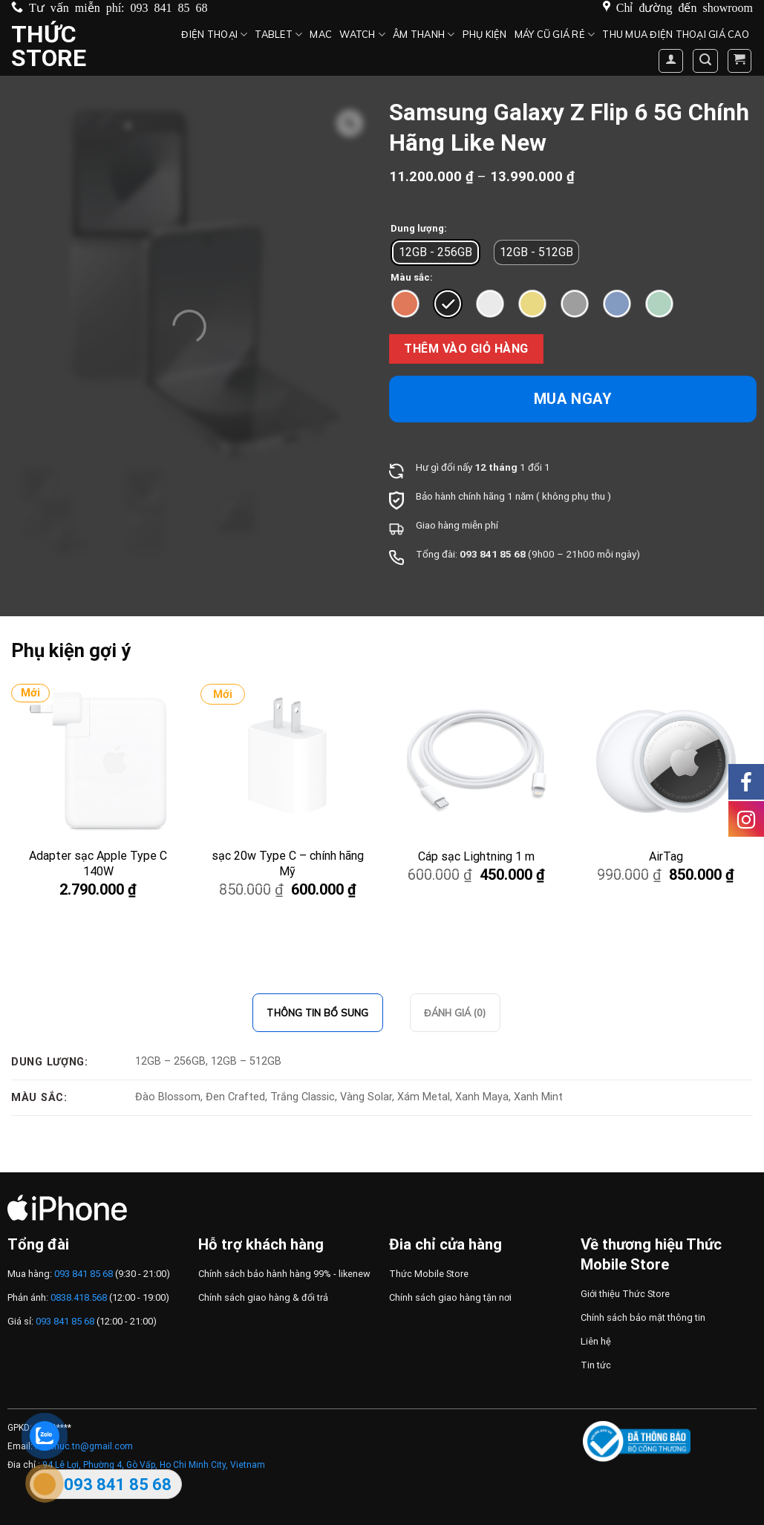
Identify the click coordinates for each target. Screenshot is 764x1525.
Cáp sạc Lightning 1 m (476, 856)
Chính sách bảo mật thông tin (643, 1317)
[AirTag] (666, 761)
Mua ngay (573, 399)
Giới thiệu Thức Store (625, 1293)
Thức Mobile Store (428, 1273)
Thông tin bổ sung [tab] (317, 1013)
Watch (362, 34)
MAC (321, 34)
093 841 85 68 (169, 7)
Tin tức (596, 1365)
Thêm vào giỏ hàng (466, 349)
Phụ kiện (485, 34)
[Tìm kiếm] (705, 61)
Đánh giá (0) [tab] (455, 1013)
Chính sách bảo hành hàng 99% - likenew (284, 1273)
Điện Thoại (214, 34)
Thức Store (48, 46)
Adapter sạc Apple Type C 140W (98, 863)
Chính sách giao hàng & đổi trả (263, 1297)
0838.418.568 (78, 1297)
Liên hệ (596, 1341)
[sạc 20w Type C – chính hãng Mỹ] (287, 761)
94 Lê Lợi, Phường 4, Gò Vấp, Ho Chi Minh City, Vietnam (153, 1465)
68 (520, 554)
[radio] (435, 252)
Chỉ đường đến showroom (684, 7)
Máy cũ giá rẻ (555, 34)
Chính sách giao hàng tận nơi (450, 1297)
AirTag (666, 856)
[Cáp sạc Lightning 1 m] (476, 761)
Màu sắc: (412, 277)
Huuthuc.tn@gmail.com (84, 1446)
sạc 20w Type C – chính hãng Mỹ (288, 863)
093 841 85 (486, 554)
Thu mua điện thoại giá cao (675, 34)
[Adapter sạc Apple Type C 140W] (98, 761)
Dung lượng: (419, 228)
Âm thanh (424, 34)
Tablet (278, 34)
